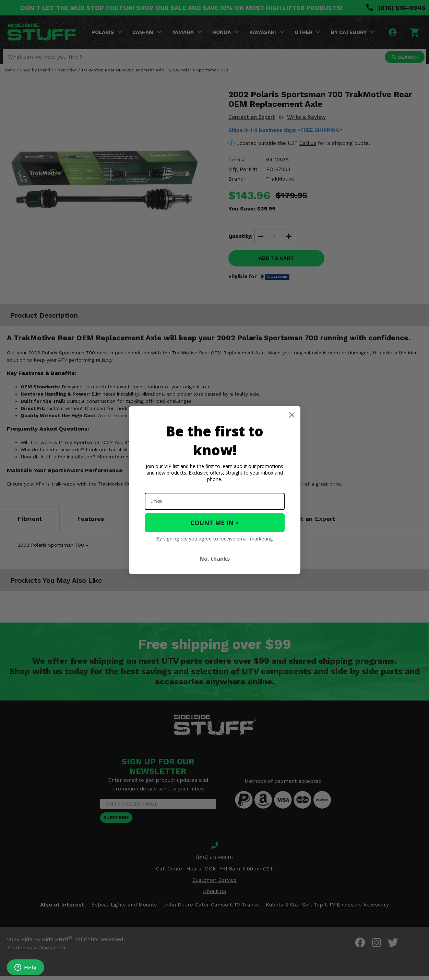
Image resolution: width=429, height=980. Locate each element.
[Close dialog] (292, 415)
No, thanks (215, 558)
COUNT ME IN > (214, 523)
